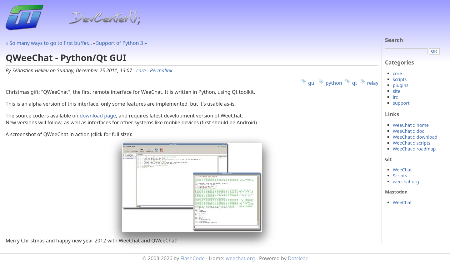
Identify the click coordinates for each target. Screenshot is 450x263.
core (141, 70)
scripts (400, 79)
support (401, 103)
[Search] (406, 51)
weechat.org (406, 181)
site (396, 91)
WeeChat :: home (411, 125)
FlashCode (192, 258)
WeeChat (402, 170)
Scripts (400, 176)
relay (372, 82)
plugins (400, 85)
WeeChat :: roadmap (414, 149)
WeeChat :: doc (408, 131)
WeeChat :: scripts (411, 143)
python (334, 82)
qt (354, 82)
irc (395, 97)
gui (312, 82)
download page (98, 115)
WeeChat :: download (415, 137)
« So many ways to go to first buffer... (49, 43)
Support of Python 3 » (121, 43)
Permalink (161, 70)
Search (394, 40)
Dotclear (298, 258)
